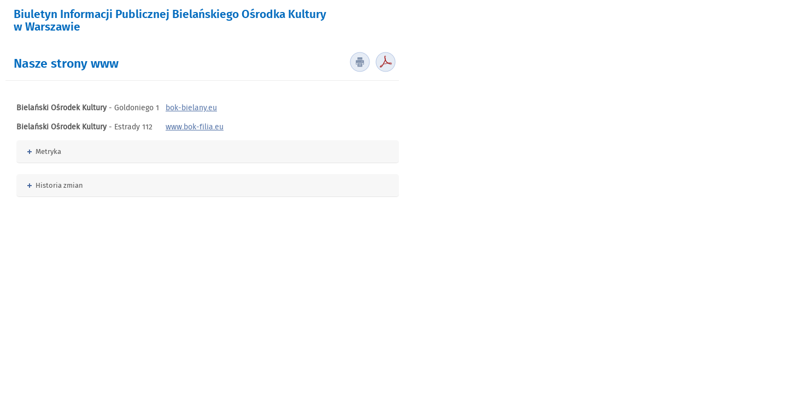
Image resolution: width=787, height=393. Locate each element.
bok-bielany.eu (191, 107)
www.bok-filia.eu (195, 126)
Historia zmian (55, 185)
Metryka (44, 151)
